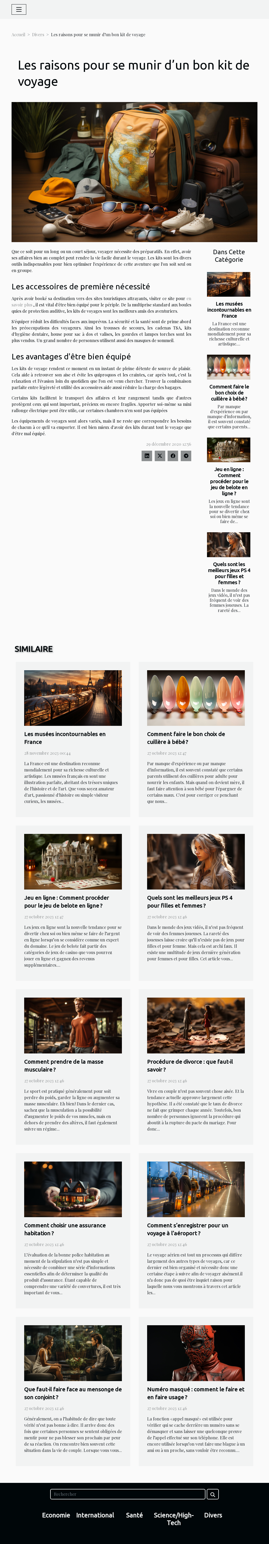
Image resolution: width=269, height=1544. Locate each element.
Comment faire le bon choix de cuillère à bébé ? (229, 393)
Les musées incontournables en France (229, 310)
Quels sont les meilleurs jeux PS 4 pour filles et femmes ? (229, 573)
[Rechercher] (127, 1494)
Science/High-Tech (174, 1519)
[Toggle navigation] (19, 9)
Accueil (18, 34)
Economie (56, 1515)
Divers (38, 34)
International (95, 1515)
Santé (134, 1515)
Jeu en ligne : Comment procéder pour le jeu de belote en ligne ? (229, 481)
